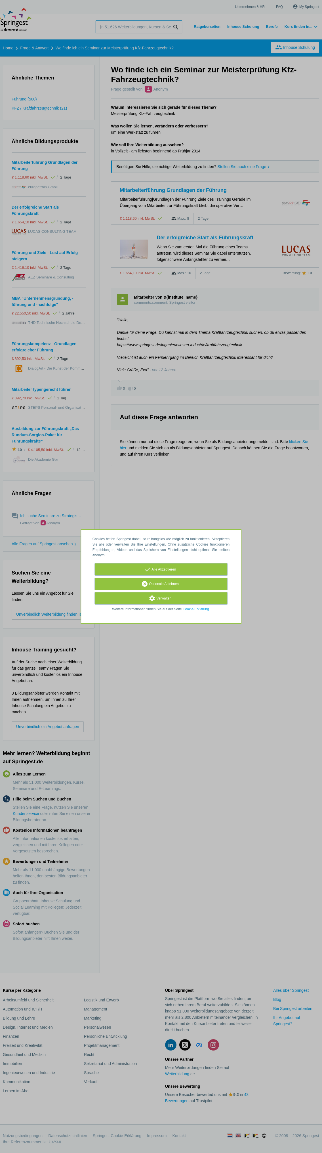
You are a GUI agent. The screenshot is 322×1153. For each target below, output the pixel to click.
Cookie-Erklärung (196, 609)
